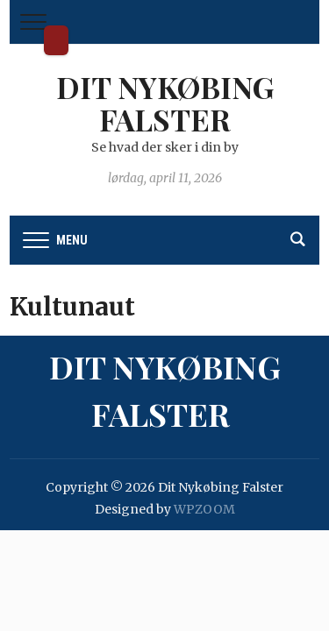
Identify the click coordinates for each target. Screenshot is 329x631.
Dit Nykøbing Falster (56, 40)
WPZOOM (204, 509)
